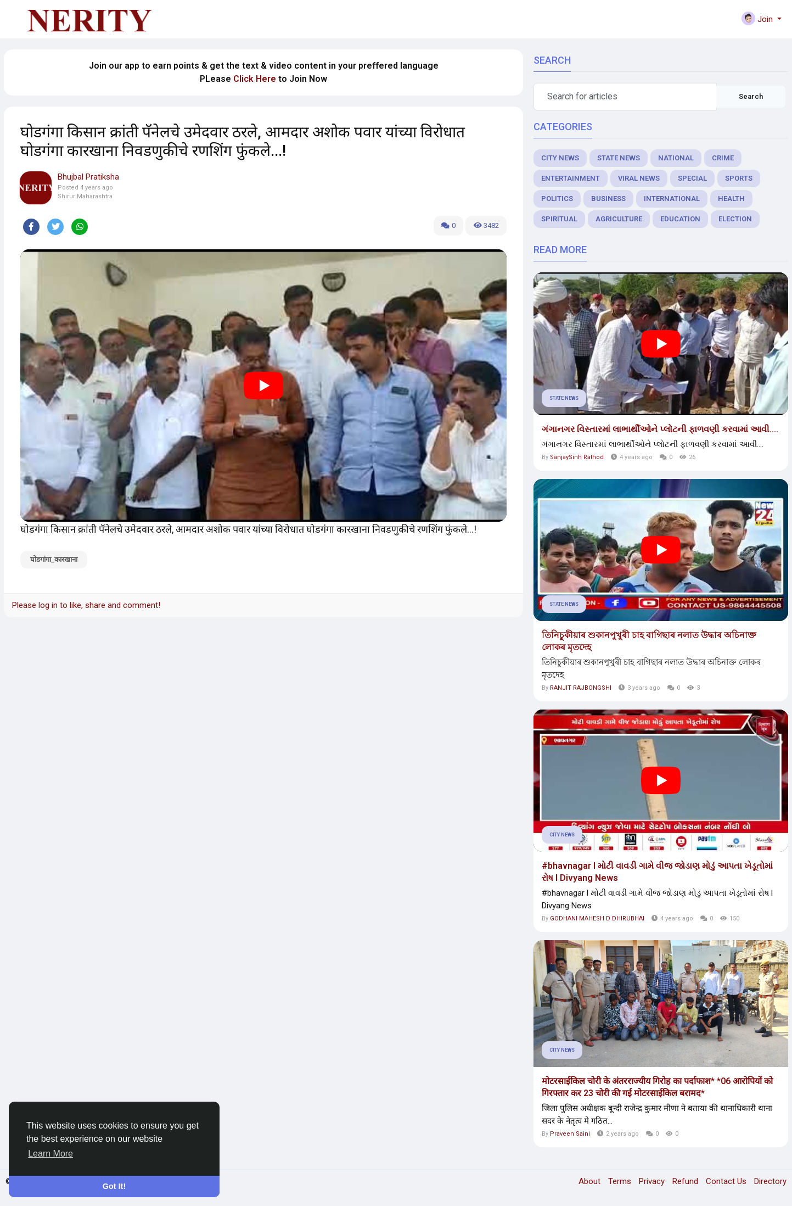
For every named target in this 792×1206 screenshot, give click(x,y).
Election (735, 219)
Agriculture (619, 219)
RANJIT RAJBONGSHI (580, 687)
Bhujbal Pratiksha (88, 177)
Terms (620, 1181)
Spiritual (559, 219)
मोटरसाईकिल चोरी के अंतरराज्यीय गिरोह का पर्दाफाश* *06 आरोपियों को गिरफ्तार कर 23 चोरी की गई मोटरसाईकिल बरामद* (657, 1087)
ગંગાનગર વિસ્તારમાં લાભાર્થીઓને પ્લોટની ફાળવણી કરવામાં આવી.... (660, 429)
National (676, 158)
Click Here (254, 79)
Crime (723, 158)
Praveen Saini (570, 1133)
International (672, 198)
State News (618, 158)
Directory (770, 1181)
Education (680, 219)
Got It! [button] (114, 1186)
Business (608, 198)
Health (731, 198)
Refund (686, 1181)
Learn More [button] (50, 1153)
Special (692, 178)
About (590, 1181)
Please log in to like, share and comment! (86, 605)
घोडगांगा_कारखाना (53, 559)
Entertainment (570, 178)
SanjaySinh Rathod (577, 457)
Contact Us (727, 1181)
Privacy (653, 1181)
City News (560, 158)
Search (751, 96)
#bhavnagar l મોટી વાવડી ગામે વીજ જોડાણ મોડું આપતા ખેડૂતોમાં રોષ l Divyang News (657, 872)
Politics (557, 198)
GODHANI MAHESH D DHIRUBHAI (597, 918)
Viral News (639, 178)
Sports (738, 178)
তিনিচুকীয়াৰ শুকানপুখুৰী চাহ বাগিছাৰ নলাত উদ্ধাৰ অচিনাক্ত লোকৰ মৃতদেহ (649, 641)
